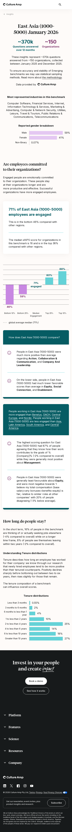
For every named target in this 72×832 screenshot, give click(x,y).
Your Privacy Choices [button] (52, 792)
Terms (32, 792)
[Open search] (60, 4)
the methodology (52, 77)
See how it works (36, 691)
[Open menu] (67, 4)
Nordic (28, 418)
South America (35, 424)
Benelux (37, 414)
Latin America (17, 424)
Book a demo (36, 681)
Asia (58, 421)
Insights (10, 14)
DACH (46, 414)
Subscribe (56, 802)
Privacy (39, 792)
